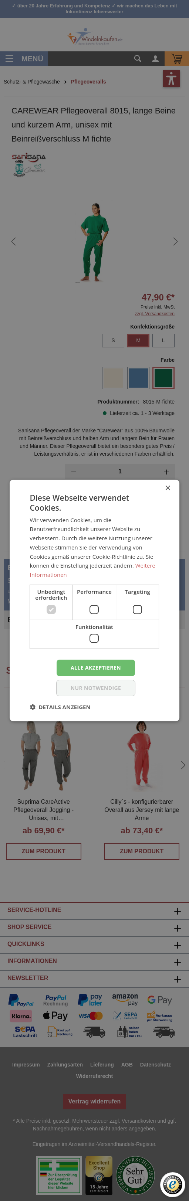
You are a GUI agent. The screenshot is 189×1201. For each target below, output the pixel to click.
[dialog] (94, 600)
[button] (60, 707)
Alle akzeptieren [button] (96, 667)
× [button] (167, 488)
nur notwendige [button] (96, 687)
